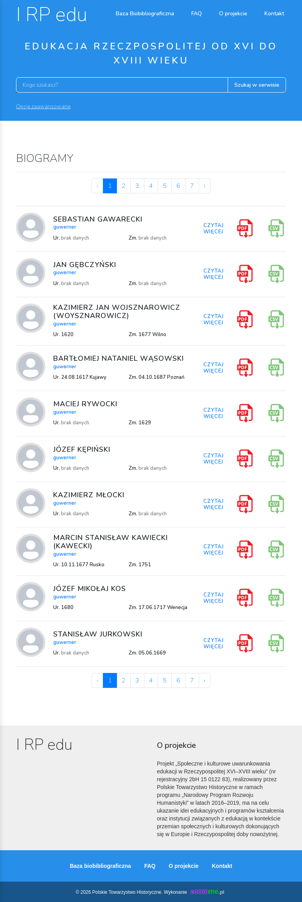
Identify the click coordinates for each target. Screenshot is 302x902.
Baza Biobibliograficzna (145, 13)
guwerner (64, 227)
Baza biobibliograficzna (100, 866)
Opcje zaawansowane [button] (43, 106)
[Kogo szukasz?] (122, 85)
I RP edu (51, 14)
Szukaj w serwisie (256, 85)
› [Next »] (204, 186)
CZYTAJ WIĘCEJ (213, 228)
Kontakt (274, 13)
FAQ (196, 13)
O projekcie (233, 13)
